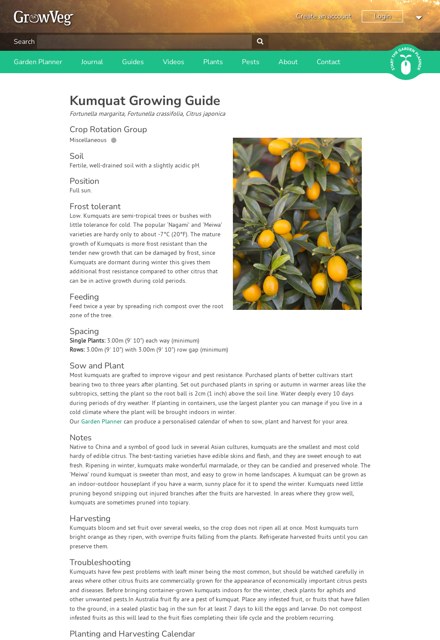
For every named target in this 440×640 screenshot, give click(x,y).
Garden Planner (38, 62)
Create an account (323, 16)
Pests (251, 62)
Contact (328, 62)
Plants (213, 62)
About (288, 62)
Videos (173, 62)
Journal (92, 62)
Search (24, 41)
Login (382, 16)
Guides (133, 62)
